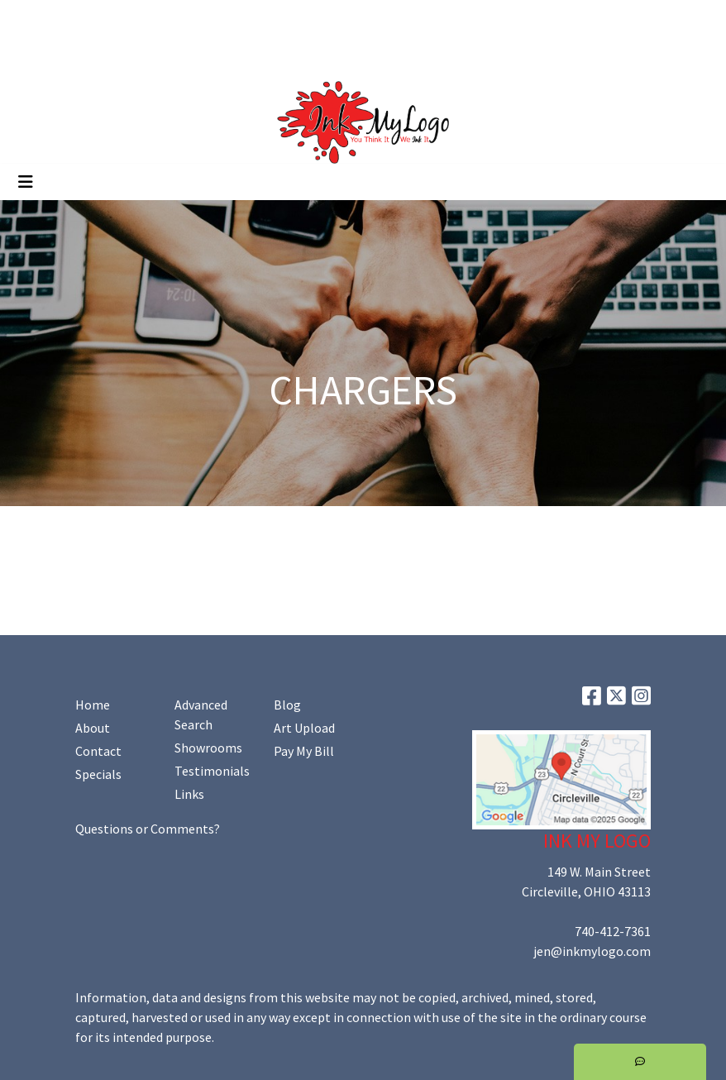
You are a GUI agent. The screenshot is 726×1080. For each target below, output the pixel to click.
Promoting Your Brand (79, 54)
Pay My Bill (304, 751)
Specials (98, 774)
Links (189, 794)
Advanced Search (200, 714)
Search (558, 18)
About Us (87, 18)
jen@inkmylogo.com (592, 951)
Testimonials (212, 770)
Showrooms (208, 747)
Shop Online (188, 54)
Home (33, 18)
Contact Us (156, 18)
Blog (287, 704)
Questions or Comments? (147, 828)
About (92, 727)
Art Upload (229, 18)
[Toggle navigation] (25, 182)
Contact (98, 751)
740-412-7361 (613, 931)
